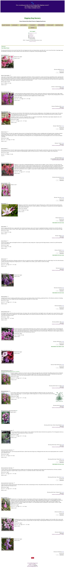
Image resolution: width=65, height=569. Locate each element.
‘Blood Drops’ (4, 111)
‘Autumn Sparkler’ (5, 75)
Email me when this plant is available (58, 88)
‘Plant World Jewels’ (5, 350)
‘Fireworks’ (4, 183)
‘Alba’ (5, 311)
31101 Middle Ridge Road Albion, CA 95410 (32, 564)
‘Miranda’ (59, 250)
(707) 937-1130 (31, 565)
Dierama (3, 46)
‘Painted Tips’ (56, 459)
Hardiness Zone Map (32, 41)
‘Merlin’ (3, 226)
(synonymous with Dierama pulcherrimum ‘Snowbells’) (10, 371)
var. (6, 370)
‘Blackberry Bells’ (58, 106)
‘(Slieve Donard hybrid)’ (8, 410)
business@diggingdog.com (32, 566)
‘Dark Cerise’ (7, 430)
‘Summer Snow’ (7, 483)
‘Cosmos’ (59, 143)
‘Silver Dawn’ (56, 477)
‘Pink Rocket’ (4, 327)
